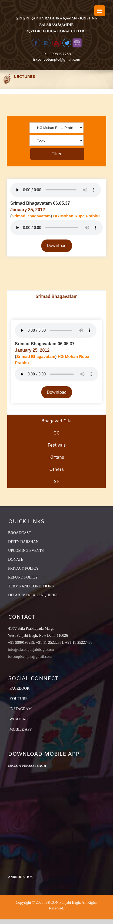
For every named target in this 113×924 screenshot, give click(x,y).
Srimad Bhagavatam (31, 216)
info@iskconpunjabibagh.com (31, 650)
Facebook (19, 688)
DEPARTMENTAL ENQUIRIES (33, 595)
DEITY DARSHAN (23, 542)
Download (57, 245)
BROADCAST (19, 533)
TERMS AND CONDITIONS (31, 586)
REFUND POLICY (23, 577)
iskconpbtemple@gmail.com (56, 59)
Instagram (20, 709)
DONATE (15, 559)
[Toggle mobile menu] (99, 10)
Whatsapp (19, 719)
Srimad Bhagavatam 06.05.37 (40, 203)
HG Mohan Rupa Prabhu (76, 216)
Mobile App (20, 729)
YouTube (18, 699)
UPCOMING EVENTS (26, 551)
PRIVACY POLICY (23, 568)
